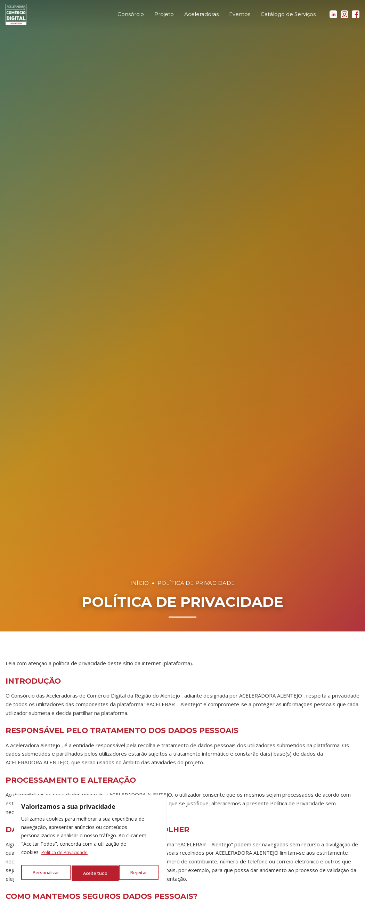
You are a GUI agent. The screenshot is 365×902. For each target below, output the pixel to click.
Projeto (164, 17)
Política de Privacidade (66, 855)
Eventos (239, 17)
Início (139, 583)
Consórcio (130, 17)
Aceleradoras (201, 17)
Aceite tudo (136, 873)
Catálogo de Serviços (288, 17)
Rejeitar (91, 873)
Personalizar (45, 873)
